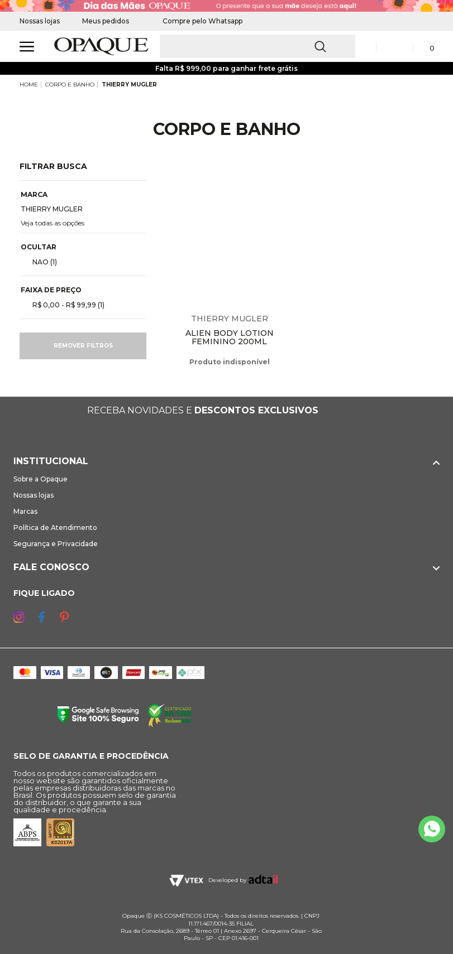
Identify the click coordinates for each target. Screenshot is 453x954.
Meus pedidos (105, 21)
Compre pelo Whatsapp (196, 21)
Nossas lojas (40, 21)
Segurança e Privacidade (55, 543)
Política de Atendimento (55, 527)
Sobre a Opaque (40, 479)
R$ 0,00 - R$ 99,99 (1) (63, 304)
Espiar (286, 178)
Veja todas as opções (52, 223)
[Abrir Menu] (26, 46)
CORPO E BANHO (69, 84)
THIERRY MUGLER (129, 84)
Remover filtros (83, 345)
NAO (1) (40, 261)
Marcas (25, 511)
